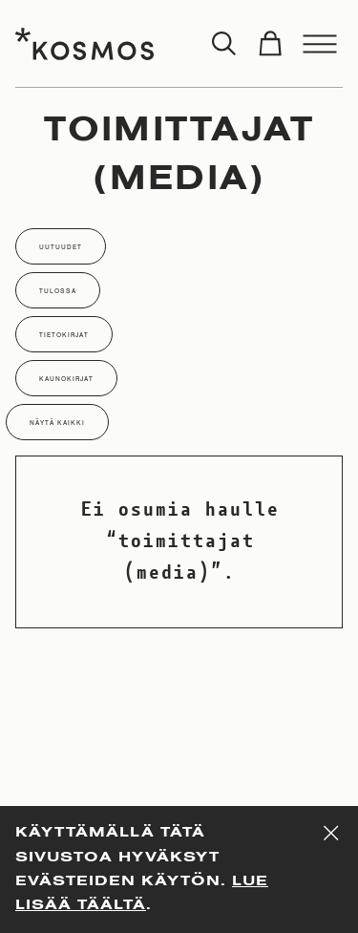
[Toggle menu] (320, 44)
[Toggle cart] (270, 44)
